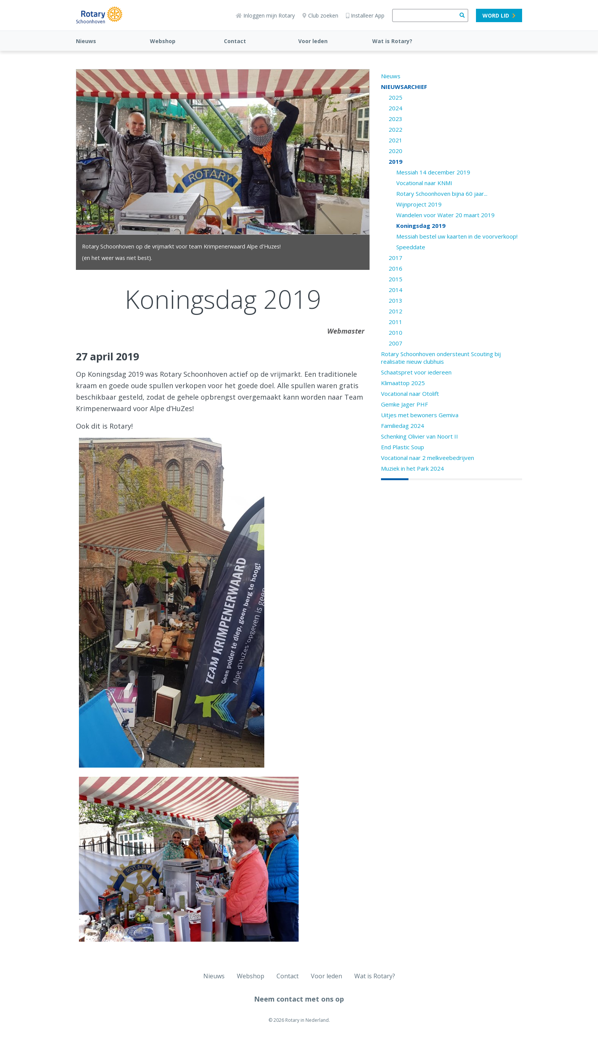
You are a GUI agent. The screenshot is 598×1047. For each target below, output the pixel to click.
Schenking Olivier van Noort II (419, 436)
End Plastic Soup (402, 447)
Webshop (162, 41)
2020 (395, 151)
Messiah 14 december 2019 (433, 172)
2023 (395, 119)
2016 (395, 268)
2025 (395, 97)
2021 (395, 140)
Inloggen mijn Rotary (265, 15)
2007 (395, 343)
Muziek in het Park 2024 (412, 468)
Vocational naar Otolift (410, 393)
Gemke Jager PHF (404, 404)
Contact (235, 41)
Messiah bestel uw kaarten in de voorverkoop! (457, 236)
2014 (395, 290)
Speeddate (410, 247)
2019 (395, 161)
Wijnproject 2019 (419, 204)
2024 (395, 108)
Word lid (499, 15)
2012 (395, 311)
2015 (395, 279)
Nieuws (86, 41)
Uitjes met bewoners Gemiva (419, 415)
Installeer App (365, 15)
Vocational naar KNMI (424, 183)
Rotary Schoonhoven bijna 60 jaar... (441, 193)
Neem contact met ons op (299, 998)
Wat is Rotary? (392, 41)
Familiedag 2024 (402, 425)
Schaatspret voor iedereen (416, 372)
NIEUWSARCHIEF (404, 86)
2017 (395, 257)
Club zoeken (320, 15)
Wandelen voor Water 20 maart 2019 (445, 215)
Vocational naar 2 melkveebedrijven (427, 457)
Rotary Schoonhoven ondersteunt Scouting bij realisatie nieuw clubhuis (441, 357)
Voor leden (313, 41)
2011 (395, 322)
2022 (395, 129)
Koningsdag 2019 (420, 225)
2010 (395, 332)
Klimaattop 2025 (403, 383)
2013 (395, 300)
